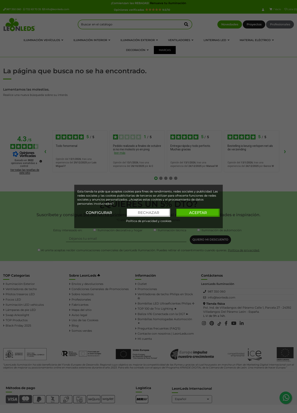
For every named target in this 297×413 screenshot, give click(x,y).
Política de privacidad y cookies (148, 221)
